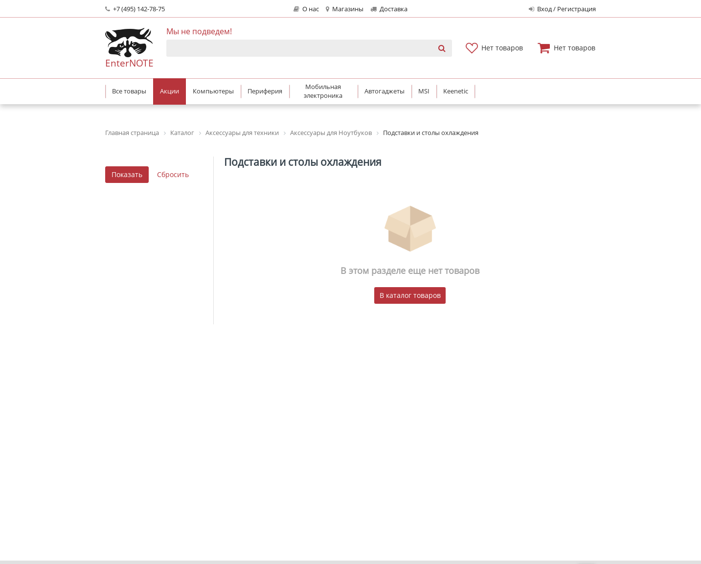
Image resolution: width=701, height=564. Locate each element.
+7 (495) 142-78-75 (135, 9)
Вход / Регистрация (562, 9)
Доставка (388, 9)
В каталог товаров (410, 295)
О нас (306, 9)
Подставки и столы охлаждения (303, 162)
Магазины (344, 9)
